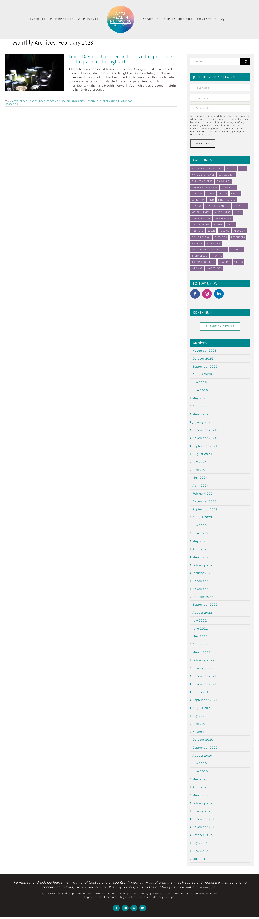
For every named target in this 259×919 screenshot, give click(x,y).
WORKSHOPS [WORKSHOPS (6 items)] (214, 268)
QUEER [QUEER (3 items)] (211, 231)
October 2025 (202, 358)
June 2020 (200, 771)
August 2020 (202, 755)
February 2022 (203, 660)
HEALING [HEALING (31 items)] (197, 206)
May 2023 (200, 541)
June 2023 (200, 533)
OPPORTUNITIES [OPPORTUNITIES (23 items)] (201, 218)
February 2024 (203, 493)
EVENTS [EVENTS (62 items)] (235, 193)
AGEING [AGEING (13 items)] (230, 168)
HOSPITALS (92, 101)
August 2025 (202, 374)
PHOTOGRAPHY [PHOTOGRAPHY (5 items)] (200, 224)
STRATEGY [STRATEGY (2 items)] (237, 249)
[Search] (245, 61)
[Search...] (215, 61)
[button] (222, 19)
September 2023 (205, 509)
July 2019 (199, 843)
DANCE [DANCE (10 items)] (210, 193)
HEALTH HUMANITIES (73, 101)
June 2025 (200, 390)
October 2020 (202, 739)
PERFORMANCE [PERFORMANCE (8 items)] (222, 218)
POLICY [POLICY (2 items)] (231, 224)
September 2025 (205, 366)
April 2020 (200, 787)
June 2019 (200, 851)
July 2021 (199, 716)
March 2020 (201, 795)
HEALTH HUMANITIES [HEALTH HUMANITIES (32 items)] (218, 206)
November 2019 (204, 827)
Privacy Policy (139, 893)
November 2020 (204, 731)
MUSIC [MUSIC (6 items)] (238, 212)
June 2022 (200, 628)
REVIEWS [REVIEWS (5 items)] (197, 243)
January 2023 (202, 573)
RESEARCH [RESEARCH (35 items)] (221, 237)
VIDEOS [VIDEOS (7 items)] (238, 262)
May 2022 (200, 636)
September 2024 (205, 446)
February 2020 (203, 803)
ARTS (15, 101)
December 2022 (204, 581)
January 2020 (202, 811)
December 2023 (204, 501)
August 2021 (202, 708)
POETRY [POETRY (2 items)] (217, 224)
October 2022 (202, 596)
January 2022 (202, 668)
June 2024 (200, 469)
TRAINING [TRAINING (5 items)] (224, 262)
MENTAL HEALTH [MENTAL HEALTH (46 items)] (201, 212)
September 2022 (205, 604)
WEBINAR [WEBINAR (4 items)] (197, 268)
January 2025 (202, 422)
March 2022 (201, 652)
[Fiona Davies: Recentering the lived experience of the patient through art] (34, 72)
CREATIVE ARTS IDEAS (32, 101)
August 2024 (202, 454)
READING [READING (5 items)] (224, 231)
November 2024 (204, 438)
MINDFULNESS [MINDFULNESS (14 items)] (222, 212)
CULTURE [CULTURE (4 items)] (197, 193)
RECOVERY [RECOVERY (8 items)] (240, 231)
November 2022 (204, 589)
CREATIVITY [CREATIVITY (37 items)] (228, 187)
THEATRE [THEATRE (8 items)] (216, 255)
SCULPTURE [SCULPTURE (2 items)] (213, 243)
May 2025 (200, 398)
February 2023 (203, 565)
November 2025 (204, 350)
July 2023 (199, 525)
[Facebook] (195, 294)
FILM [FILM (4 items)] (211, 200)
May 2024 (200, 477)
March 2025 (201, 414)
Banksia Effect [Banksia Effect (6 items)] (226, 175)
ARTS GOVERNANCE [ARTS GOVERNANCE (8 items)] (203, 175)
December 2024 (204, 430)
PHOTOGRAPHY (126, 101)
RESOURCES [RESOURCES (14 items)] (238, 237)
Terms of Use (162, 893)
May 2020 (200, 779)
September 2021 (205, 700)
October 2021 (202, 692)
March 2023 (201, 557)
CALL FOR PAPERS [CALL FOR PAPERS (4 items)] (202, 181)
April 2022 (200, 644)
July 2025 (199, 382)
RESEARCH (11, 104)
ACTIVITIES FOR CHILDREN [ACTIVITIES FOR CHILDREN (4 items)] (207, 168)
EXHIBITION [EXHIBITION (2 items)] (198, 200)
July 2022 (199, 620)
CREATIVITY (53, 101)
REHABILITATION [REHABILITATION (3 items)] (201, 237)
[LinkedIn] (219, 294)
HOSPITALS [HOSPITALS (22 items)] (240, 206)
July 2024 (199, 461)
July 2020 (199, 763)
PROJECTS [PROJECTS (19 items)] (197, 231)
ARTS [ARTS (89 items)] (242, 168)
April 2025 (200, 406)
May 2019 (200, 858)
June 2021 (200, 723)
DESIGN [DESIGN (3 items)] (223, 193)
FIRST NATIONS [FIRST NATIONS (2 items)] (227, 200)
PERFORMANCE (108, 101)
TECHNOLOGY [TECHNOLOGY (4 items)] (199, 255)
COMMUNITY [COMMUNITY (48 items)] (224, 181)
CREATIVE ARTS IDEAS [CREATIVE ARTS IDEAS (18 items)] (204, 187)
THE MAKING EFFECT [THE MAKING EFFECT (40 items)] (203, 262)
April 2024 (200, 485)
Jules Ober (118, 893)
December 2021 (204, 676)
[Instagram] (207, 294)
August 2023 (202, 517)
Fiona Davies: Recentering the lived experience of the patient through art (120, 59)
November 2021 (204, 684)
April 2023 (200, 549)
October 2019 (202, 835)
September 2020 (205, 747)
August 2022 (202, 612)
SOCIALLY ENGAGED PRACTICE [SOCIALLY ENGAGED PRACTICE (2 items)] (209, 249)
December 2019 (204, 819)
